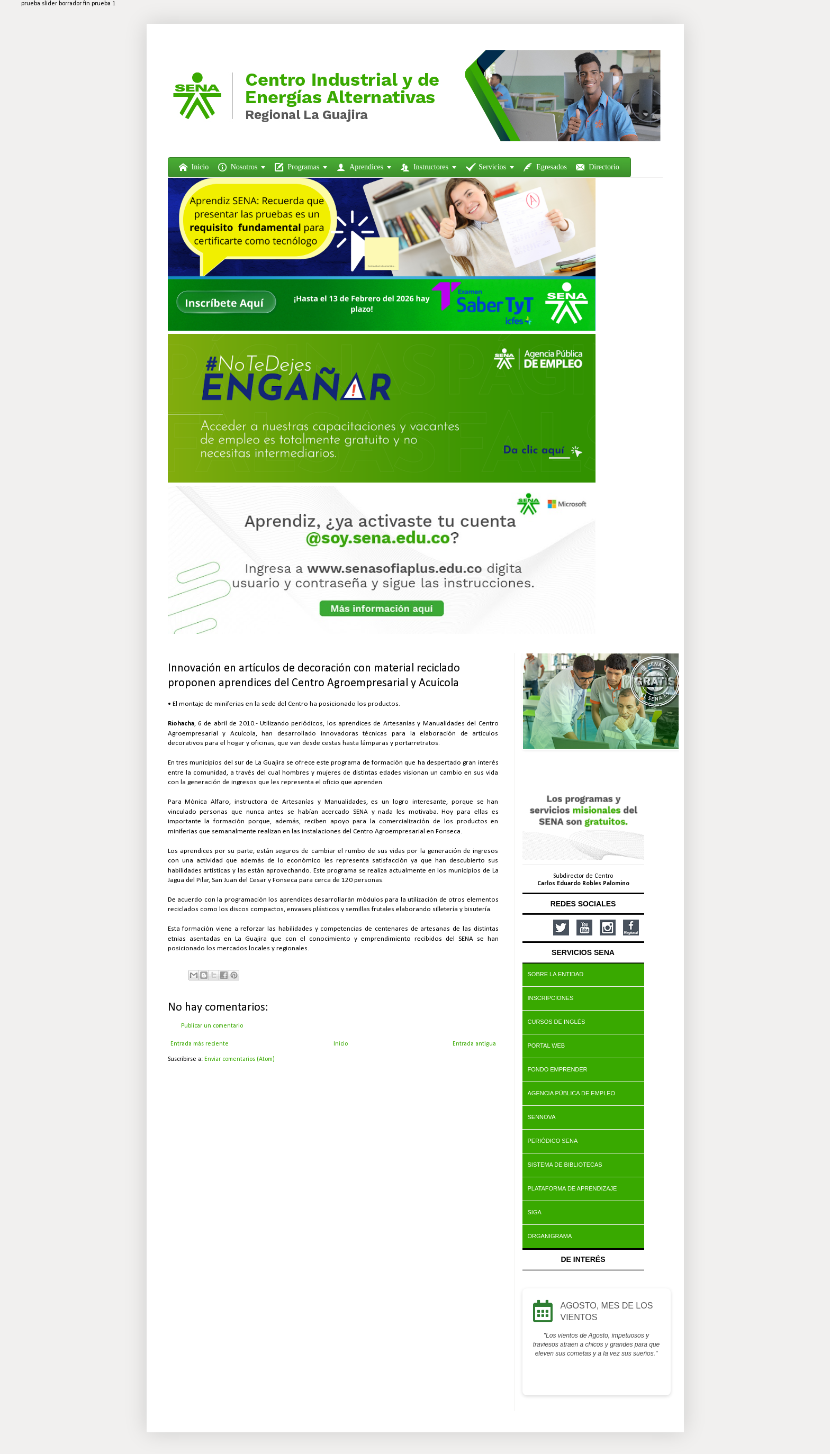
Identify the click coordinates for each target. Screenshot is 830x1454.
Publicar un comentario (212, 1026)
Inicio (340, 1044)
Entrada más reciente (199, 1044)
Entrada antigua (474, 1044)
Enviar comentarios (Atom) (239, 1059)
